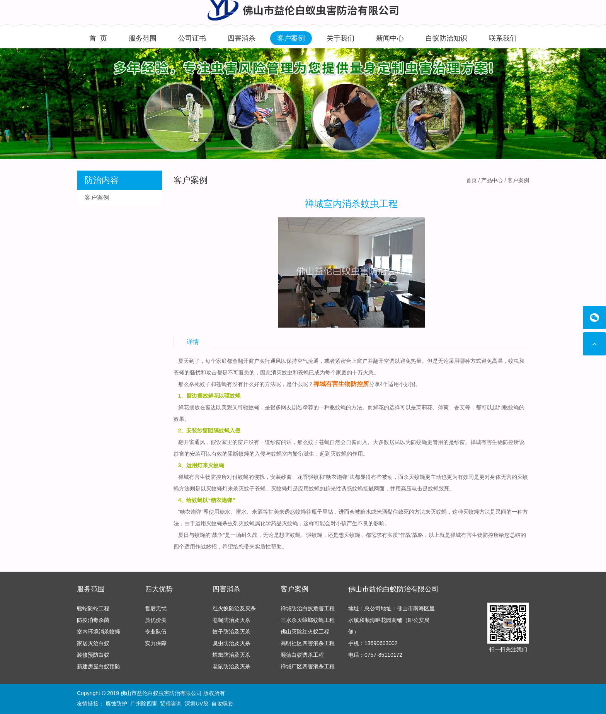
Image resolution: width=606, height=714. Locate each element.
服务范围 (143, 38)
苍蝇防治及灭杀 (231, 620)
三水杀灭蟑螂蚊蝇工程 (308, 620)
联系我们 (503, 38)
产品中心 (492, 180)
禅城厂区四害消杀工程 (308, 666)
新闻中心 (390, 38)
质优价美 (156, 620)
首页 (471, 180)
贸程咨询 (171, 703)
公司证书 (192, 38)
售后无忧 (156, 608)
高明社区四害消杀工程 (308, 643)
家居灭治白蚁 (93, 643)
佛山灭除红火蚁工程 (305, 632)
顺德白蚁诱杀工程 (302, 655)
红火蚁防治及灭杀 (234, 608)
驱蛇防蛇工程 (93, 608)
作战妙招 (206, 546)
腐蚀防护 (116, 703)
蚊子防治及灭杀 (231, 632)
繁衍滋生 (303, 454)
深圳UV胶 (196, 703)
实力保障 (156, 643)
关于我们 (340, 38)
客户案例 (291, 38)
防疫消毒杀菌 (93, 620)
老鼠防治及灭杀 (231, 666)
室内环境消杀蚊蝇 (98, 632)
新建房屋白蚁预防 (98, 666)
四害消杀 (241, 38)
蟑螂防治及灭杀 (231, 655)
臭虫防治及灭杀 (231, 643)
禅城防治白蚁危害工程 (308, 608)
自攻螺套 (222, 703)
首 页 (98, 38)
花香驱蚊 (308, 477)
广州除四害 (143, 703)
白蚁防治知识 (446, 38)
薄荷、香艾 (451, 407)
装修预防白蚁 (93, 655)
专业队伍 (156, 632)
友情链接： (90, 703)
